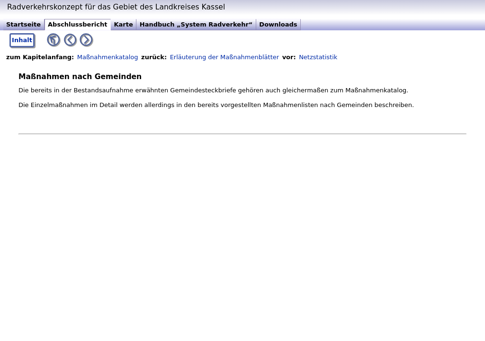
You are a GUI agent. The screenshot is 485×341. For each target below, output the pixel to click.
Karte (123, 24)
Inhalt (22, 40)
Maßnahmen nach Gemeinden (80, 76)
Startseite (23, 24)
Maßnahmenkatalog (107, 57)
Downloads (278, 24)
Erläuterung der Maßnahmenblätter (224, 57)
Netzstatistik (318, 57)
